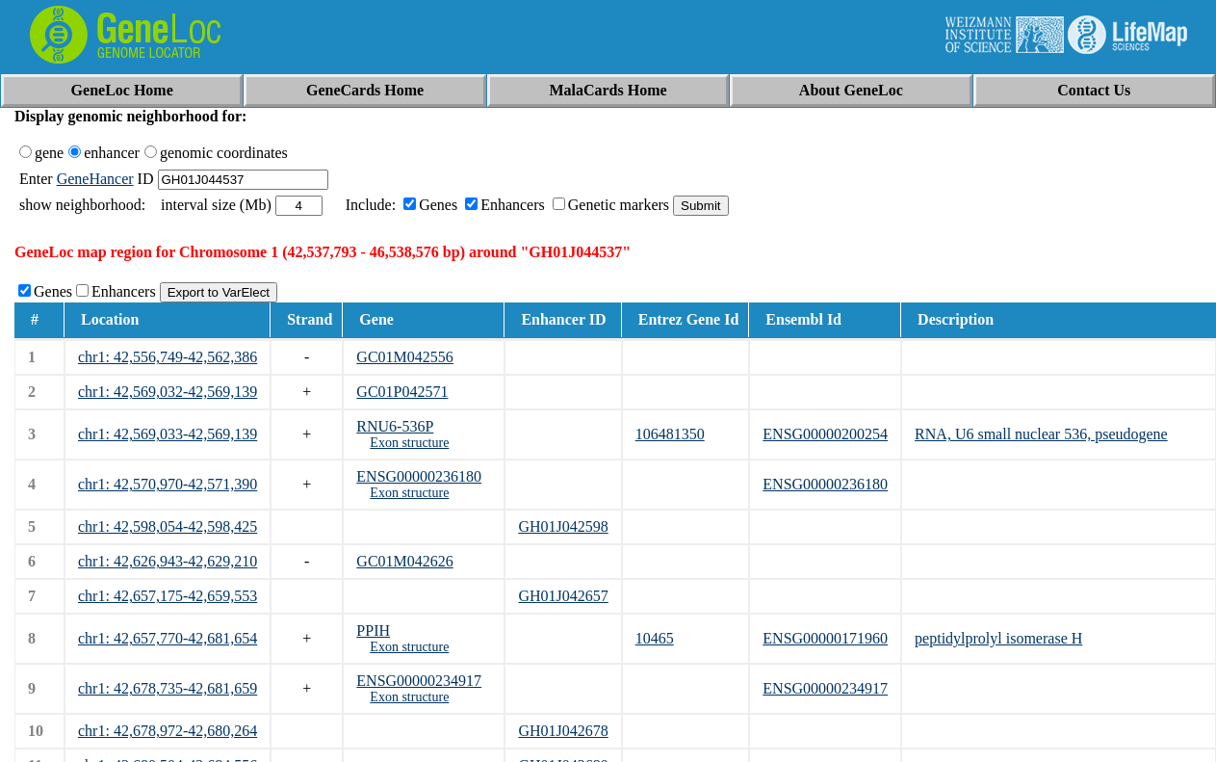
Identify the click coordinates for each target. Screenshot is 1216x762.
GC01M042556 (404, 357)
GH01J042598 (563, 526)
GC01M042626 (404, 561)
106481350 (670, 434)
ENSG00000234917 (418, 680)
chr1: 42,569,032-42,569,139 (167, 391)
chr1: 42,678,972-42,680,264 (167, 731)
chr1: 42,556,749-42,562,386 (167, 357)
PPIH (373, 630)
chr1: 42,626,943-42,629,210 (167, 561)
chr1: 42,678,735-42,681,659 (167, 688)
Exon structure (409, 442)
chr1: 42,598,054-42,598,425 (167, 526)
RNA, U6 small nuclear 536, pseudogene (1041, 434)
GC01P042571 (402, 391)
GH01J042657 (563, 596)
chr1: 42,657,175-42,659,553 (167, 596)
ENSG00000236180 (418, 476)
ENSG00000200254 (825, 434)
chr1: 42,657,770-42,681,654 (167, 638)
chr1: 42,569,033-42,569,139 (167, 434)
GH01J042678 (563, 731)
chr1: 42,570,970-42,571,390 (167, 484)
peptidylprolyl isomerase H (998, 638)
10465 (654, 638)
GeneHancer (95, 179)
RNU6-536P (394, 426)
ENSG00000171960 (825, 638)
